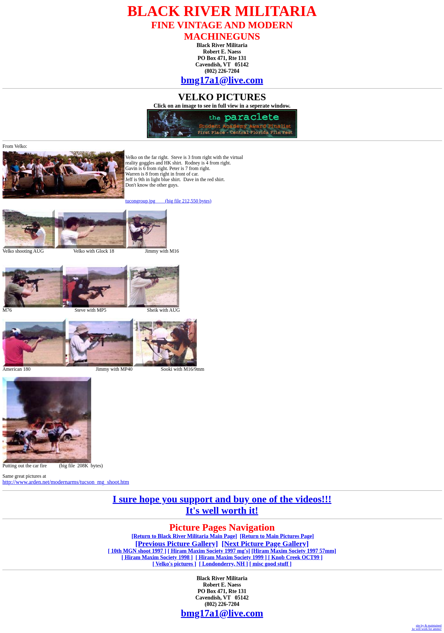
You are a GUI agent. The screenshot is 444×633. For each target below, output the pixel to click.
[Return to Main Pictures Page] (277, 536)
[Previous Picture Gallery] (176, 544)
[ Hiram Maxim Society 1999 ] (232, 557)
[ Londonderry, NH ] (223, 564)
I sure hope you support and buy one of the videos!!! (222, 498)
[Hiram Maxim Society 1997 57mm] (294, 551)
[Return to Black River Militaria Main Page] (184, 536)
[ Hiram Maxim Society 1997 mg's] (209, 551)
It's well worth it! (222, 510)
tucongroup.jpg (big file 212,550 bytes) (168, 201)
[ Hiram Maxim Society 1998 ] (156, 557)
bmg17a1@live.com (222, 79)
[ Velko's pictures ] (174, 564)
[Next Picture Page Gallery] (265, 544)
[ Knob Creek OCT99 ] (295, 557)
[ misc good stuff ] (270, 564)
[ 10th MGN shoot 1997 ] (137, 551)
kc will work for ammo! (426, 629)
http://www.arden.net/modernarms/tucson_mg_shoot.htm (65, 482)
